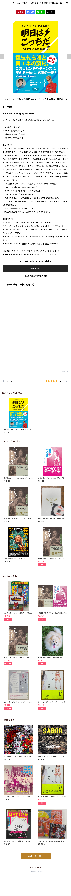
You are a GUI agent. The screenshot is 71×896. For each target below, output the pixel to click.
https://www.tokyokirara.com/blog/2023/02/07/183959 (31, 254)
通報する (65, 372)
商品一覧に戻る (35, 856)
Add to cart (35, 268)
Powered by (36, 872)
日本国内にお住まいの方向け (35, 276)
